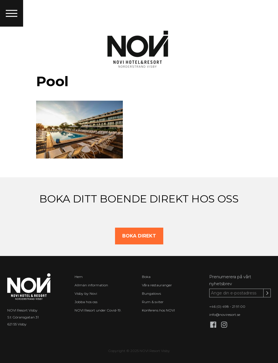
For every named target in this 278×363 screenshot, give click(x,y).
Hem (79, 276)
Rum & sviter (153, 302)
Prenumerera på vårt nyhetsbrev (230, 280)
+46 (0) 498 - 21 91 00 (227, 306)
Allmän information (91, 285)
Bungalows (151, 293)
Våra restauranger (157, 285)
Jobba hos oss (86, 302)
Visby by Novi (86, 293)
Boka (146, 276)
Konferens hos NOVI (158, 310)
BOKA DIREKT (139, 236)
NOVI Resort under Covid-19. (98, 310)
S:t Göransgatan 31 (23, 317)
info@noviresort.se (224, 314)
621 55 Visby (17, 324)
